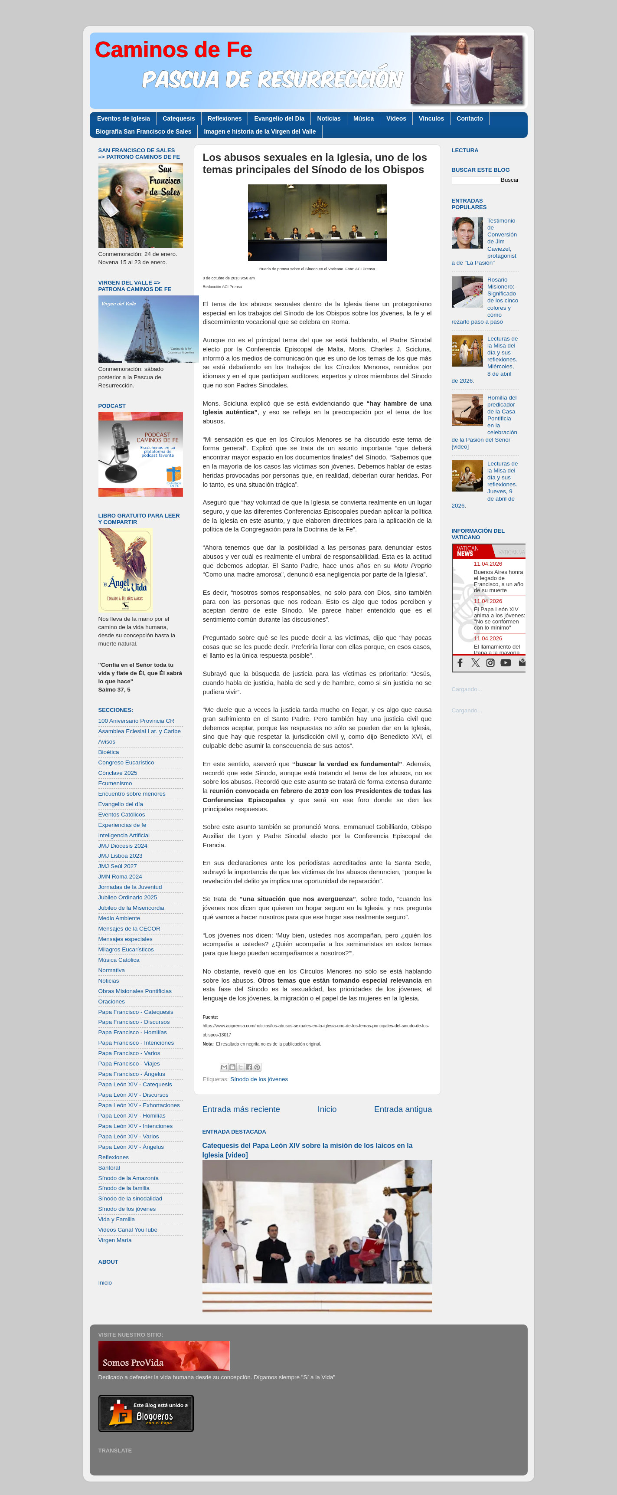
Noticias (328, 118)
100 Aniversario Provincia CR (136, 721)
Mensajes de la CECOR (129, 928)
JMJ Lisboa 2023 (120, 855)
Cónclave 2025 (117, 773)
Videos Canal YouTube (128, 1229)
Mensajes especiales (125, 939)
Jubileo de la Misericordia (131, 908)
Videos (396, 118)
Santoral (109, 1167)
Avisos (107, 741)
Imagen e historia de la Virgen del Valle (260, 131)
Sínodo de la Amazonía (128, 1178)
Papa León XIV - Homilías (132, 1115)
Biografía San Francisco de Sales (144, 131)
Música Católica (119, 960)
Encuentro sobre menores (132, 793)
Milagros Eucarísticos (126, 949)
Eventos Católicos (121, 814)
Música (363, 118)
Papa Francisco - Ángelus (132, 1074)
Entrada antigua (403, 1109)
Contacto (470, 118)
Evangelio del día (121, 804)
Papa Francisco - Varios (129, 1053)
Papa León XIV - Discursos (133, 1095)
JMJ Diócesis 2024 (122, 846)
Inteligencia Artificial (124, 835)
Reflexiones (225, 118)
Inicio (327, 1109)
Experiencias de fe (122, 825)
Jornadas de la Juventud (130, 887)
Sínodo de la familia (124, 1188)
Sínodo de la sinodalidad (130, 1198)
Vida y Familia (116, 1219)
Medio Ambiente (119, 918)
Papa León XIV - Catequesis (135, 1084)
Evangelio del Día (279, 118)
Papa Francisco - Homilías (132, 1032)
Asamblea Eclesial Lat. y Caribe (139, 731)
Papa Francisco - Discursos (134, 1022)
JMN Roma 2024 (120, 876)
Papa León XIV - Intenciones (135, 1126)
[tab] (472, 550)
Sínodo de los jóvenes (259, 1079)
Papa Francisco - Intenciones (136, 1042)
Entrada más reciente (241, 1109)
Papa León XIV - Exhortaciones (139, 1105)
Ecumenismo (115, 783)
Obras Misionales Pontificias (135, 991)
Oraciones (111, 1001)
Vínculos (431, 118)
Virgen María (115, 1240)
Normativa (111, 970)
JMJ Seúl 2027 (117, 866)
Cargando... (467, 689)
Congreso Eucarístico (126, 762)
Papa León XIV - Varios (128, 1136)
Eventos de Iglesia (123, 118)
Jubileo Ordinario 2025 (127, 897)
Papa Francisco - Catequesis (135, 1012)
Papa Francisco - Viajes (129, 1063)
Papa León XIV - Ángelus (131, 1147)
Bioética (108, 752)
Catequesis (179, 118)
